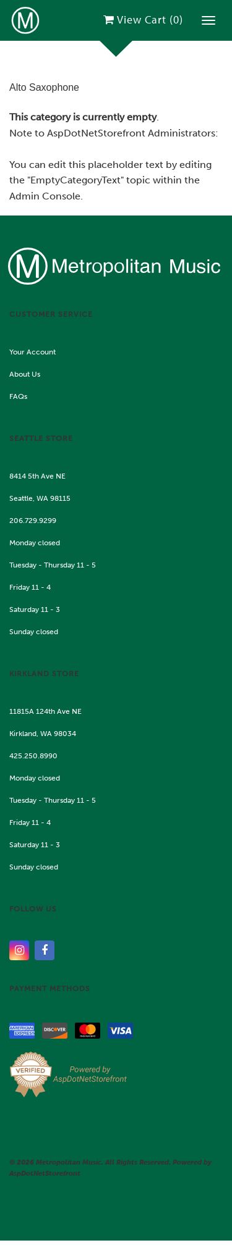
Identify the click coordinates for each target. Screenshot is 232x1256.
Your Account (32, 352)
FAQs (18, 396)
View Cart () (143, 19)
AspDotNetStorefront (96, 133)
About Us (24, 374)
